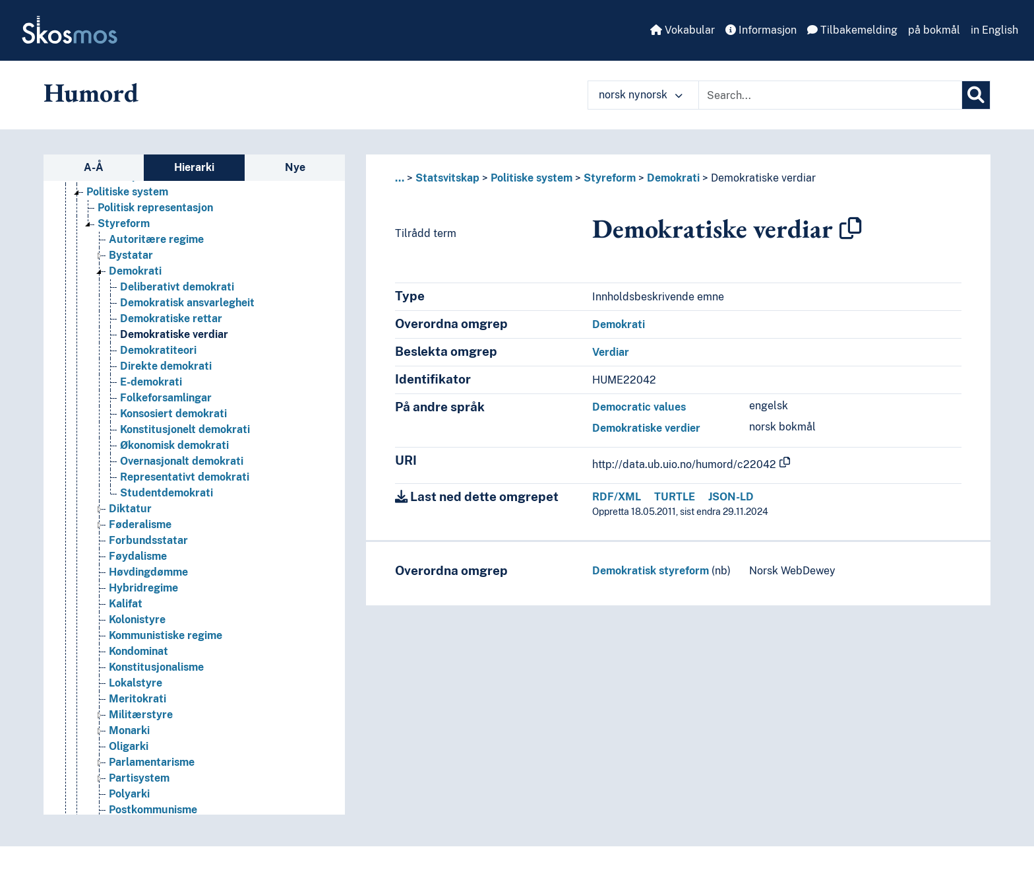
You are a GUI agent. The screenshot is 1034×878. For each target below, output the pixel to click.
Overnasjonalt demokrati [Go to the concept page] (181, 461)
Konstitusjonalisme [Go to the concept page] (156, 667)
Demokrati (673, 178)
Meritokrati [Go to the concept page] (137, 698)
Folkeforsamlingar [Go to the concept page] (166, 397)
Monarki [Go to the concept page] (129, 730)
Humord (91, 92)
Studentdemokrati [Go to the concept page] (166, 493)
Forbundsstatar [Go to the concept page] (148, 540)
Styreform (610, 178)
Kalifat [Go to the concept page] (125, 603)
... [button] (399, 178)
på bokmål (934, 30)
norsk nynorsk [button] (641, 94)
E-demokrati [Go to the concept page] (151, 382)
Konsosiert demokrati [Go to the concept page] (173, 413)
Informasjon (761, 30)
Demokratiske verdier (646, 428)
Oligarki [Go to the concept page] (128, 746)
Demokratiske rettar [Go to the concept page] (171, 318)
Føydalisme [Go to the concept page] (138, 556)
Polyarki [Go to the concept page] (129, 794)
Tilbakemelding (852, 30)
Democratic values (639, 407)
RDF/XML (616, 496)
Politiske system (531, 178)
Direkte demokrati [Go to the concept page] (166, 366)
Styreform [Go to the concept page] (124, 223)
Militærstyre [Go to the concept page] (141, 714)
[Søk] (975, 95)
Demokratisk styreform (650, 570)
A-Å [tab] (94, 167)
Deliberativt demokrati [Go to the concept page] (177, 287)
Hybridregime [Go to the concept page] (143, 588)
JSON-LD (731, 496)
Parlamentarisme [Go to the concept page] (152, 762)
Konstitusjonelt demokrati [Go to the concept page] (185, 429)
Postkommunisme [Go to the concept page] (153, 809)
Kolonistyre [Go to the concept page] (137, 619)
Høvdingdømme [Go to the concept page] (148, 572)
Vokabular (682, 30)
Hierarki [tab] (194, 167)
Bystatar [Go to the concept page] (131, 255)
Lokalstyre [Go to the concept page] (135, 683)
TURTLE (674, 496)
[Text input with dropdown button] (830, 95)
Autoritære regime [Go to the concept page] (156, 239)
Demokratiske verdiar (763, 178)
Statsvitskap (447, 178)
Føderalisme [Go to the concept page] (140, 524)
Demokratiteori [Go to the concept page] (158, 350)
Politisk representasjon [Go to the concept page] (155, 207)
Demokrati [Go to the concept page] (135, 271)
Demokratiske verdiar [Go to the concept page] (174, 334)
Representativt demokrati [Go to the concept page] (184, 477)
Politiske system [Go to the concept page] (127, 192)
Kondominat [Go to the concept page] (138, 651)
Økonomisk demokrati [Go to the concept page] (174, 445)
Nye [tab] (295, 167)
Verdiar (610, 352)
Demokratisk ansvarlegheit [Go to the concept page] (187, 302)
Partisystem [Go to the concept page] (139, 778)
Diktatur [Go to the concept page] (130, 508)
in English (994, 30)
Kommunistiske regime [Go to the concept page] (165, 635)
